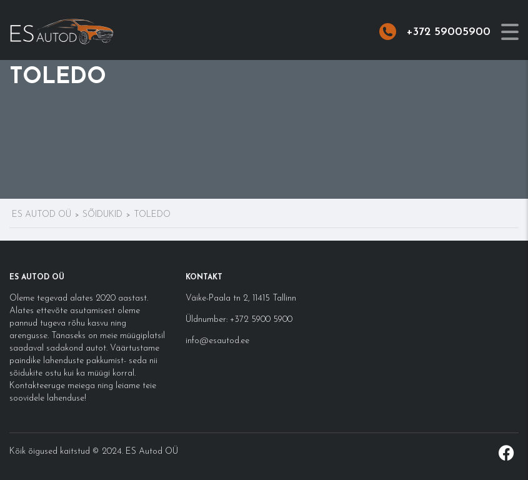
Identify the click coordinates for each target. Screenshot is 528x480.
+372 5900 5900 (259, 319)
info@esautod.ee (217, 341)
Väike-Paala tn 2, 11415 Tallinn (241, 298)
